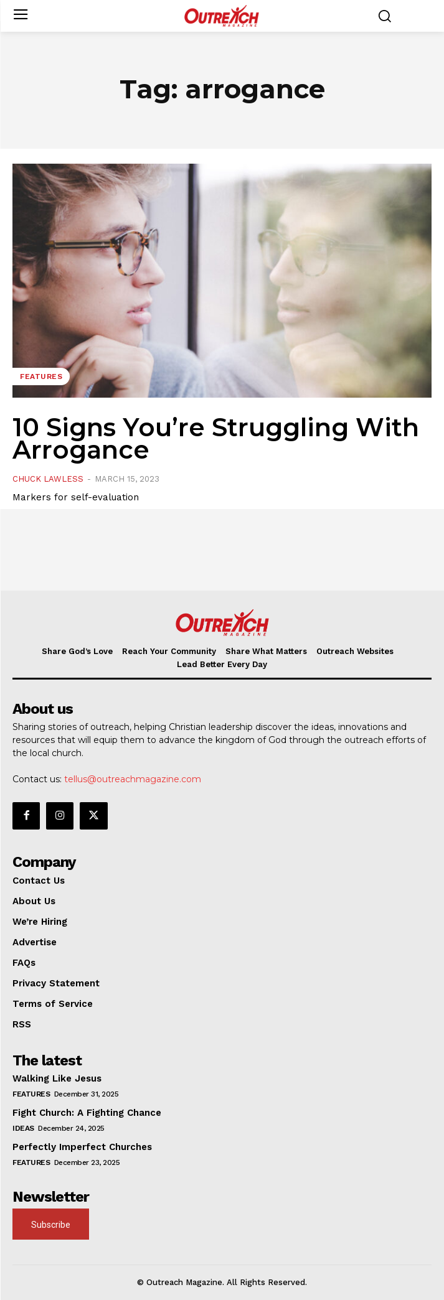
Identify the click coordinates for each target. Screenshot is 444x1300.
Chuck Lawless (47, 479)
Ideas (23, 1128)
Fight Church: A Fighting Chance (86, 1112)
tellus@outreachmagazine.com (132, 779)
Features (41, 376)
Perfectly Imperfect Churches (82, 1147)
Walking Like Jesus (57, 1078)
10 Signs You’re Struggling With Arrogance (215, 438)
